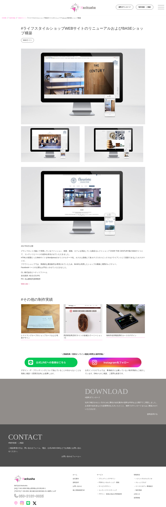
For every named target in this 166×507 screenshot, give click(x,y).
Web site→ (25, 284)
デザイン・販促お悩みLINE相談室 (110, 494)
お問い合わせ (77, 486)
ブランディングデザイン (107, 479)
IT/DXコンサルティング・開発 (109, 482)
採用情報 (137, 498)
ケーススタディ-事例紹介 (144, 486)
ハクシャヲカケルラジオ (144, 479)
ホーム (75, 475)
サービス (100, 475)
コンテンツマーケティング (108, 490)
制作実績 (139, 490)
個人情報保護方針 (79, 490)
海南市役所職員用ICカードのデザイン (121, 335)
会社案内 (76, 479)
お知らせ (137, 494)
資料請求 (76, 482)
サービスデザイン (105, 486)
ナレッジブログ (141, 482)
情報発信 (137, 475)
